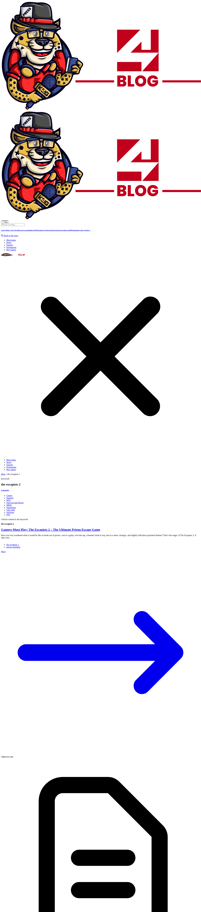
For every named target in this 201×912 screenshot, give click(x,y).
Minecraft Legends (23, 230)
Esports (9, 245)
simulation (76, 230)
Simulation (11, 507)
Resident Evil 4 (42, 230)
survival (62, 230)
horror (49, 230)
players (67, 230)
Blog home (11, 240)
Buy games (11, 250)
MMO (71, 230)
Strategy (10, 498)
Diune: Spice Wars (11, 230)
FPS (8, 515)
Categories (5, 490)
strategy (3, 230)
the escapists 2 (12, 545)
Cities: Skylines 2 (84, 230)
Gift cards (10, 510)
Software (10, 512)
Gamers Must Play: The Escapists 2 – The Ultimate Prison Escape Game (50, 529)
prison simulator (13, 547)
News (8, 242)
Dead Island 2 (55, 230)
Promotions (11, 247)
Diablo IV (32, 230)
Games (9, 495)
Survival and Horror (15, 503)
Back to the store (9, 235)
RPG (36, 230)
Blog (3, 474)
